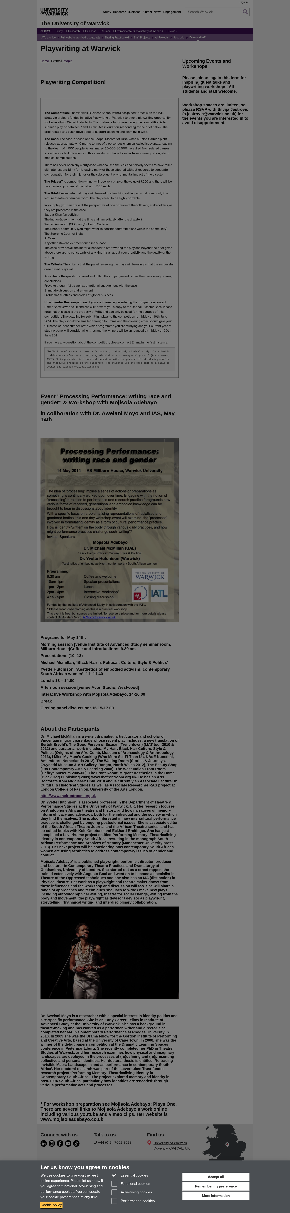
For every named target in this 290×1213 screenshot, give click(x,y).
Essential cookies (129, 1175)
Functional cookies (130, 1184)
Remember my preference (216, 1186)
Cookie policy (51, 1205)
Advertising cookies (131, 1192)
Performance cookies (133, 1201)
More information (216, 1196)
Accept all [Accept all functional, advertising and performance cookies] (216, 1177)
